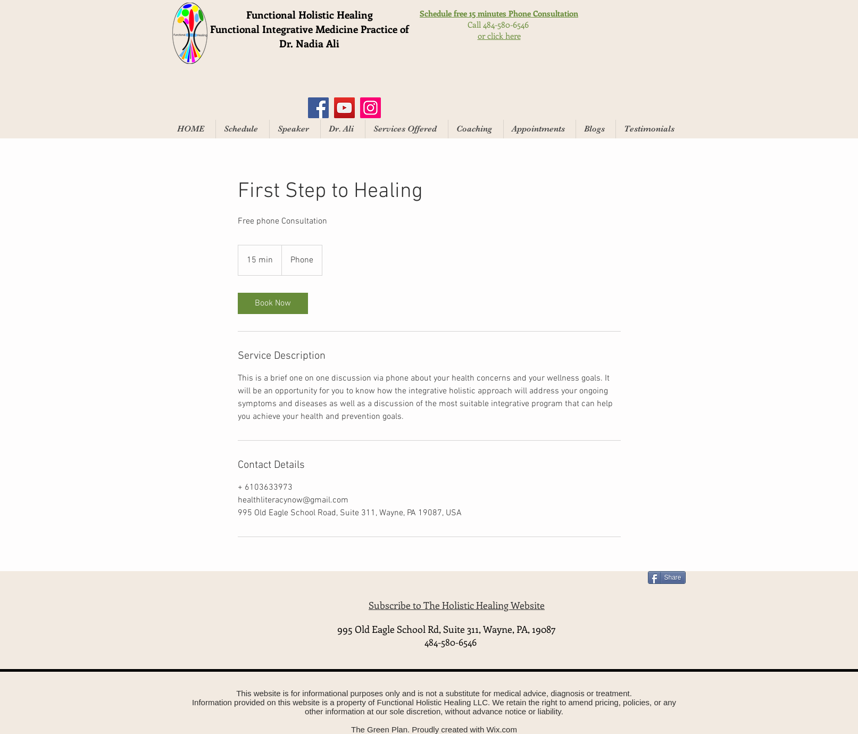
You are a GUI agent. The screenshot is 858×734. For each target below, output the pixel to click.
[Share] (667, 577)
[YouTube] (344, 107)
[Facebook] (318, 107)
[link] (273, 303)
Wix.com (501, 729)
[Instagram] (370, 107)
